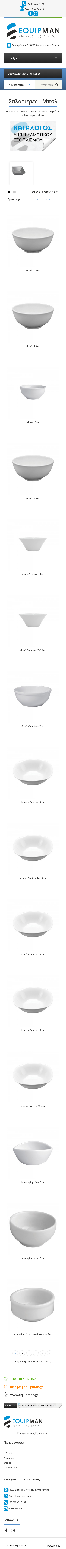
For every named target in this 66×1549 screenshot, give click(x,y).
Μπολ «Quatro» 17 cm (33, 954)
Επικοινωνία (10, 1467)
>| (49, 1353)
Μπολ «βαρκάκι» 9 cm (33, 1182)
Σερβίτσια (54, 111)
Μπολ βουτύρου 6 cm (33, 1258)
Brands (7, 1462)
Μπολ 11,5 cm (33, 346)
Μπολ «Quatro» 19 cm (33, 1030)
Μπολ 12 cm (33, 422)
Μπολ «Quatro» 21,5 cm (33, 1106)
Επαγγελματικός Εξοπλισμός (32, 1433)
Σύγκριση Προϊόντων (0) (45, 191)
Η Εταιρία (9, 1453)
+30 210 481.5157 (35, 4)
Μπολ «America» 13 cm (33, 726)
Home (9, 111)
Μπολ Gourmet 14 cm (33, 574)
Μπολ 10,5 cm (33, 270)
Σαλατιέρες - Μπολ (34, 115)
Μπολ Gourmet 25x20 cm (33, 650)
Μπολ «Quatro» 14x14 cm (33, 878)
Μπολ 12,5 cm (33, 498)
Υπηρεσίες (9, 1458)
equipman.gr (19, 1545)
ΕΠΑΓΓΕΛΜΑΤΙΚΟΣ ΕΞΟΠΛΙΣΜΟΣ (30, 111)
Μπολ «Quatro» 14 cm (33, 802)
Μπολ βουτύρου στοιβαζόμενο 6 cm (33, 1334)
